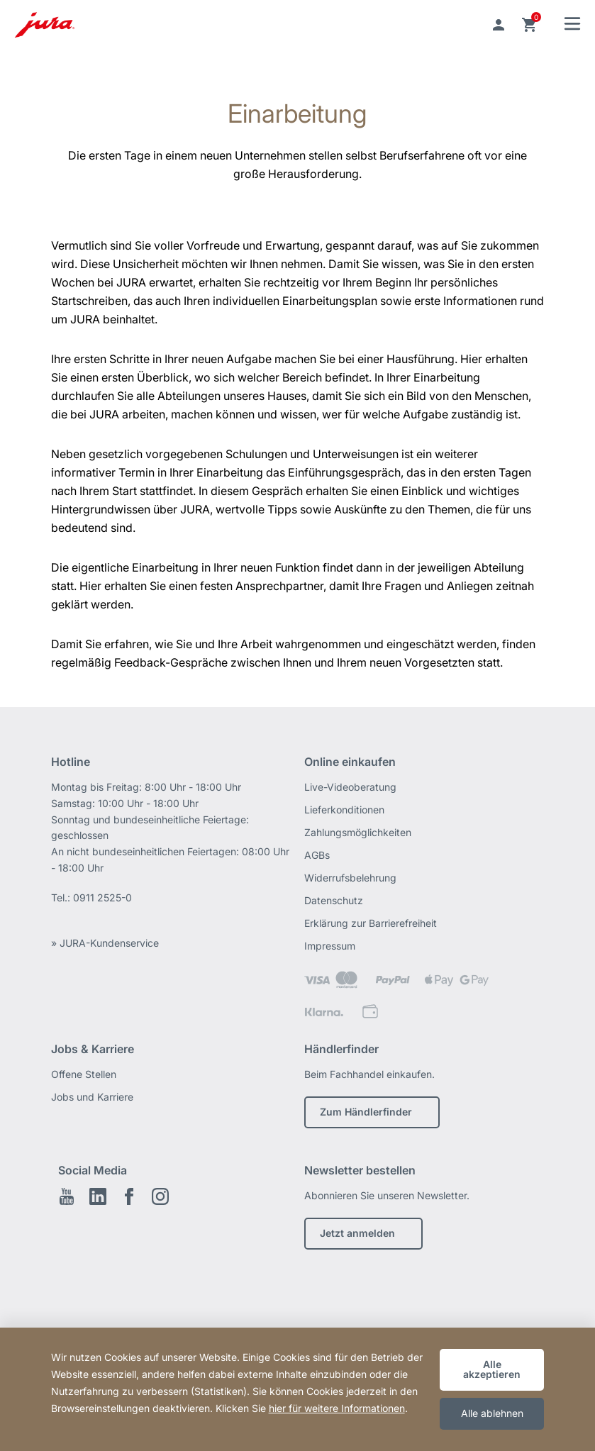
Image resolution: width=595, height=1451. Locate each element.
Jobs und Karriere (92, 1097)
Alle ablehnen (492, 1413)
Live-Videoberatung (350, 787)
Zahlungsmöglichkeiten (357, 832)
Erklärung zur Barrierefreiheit (370, 923)
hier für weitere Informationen (337, 1408)
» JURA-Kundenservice (105, 943)
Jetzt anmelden (357, 1233)
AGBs (317, 855)
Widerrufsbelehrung (350, 878)
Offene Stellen (83, 1074)
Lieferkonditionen (344, 810)
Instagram (160, 1196)
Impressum (329, 946)
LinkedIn (97, 1196)
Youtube (66, 1196)
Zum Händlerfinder (366, 1112)
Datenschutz (333, 900)
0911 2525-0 (102, 897)
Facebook (129, 1196)
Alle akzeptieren (492, 1369)
